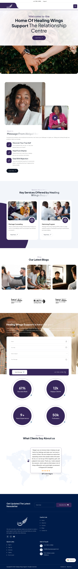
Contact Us (44, 530)
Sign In (9, 545)
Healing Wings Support (21, 567)
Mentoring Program (48, 224)
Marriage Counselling (16, 224)
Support (45, 1)
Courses (44, 525)
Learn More (39, 38)
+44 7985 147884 (37, 1)
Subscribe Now (64, 505)
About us (44, 523)
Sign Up (10, 547)
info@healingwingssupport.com (51, 549)
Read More (14, 235)
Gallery (10, 552)
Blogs (43, 528)
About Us (69, 567)
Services (10, 550)
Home (43, 520)
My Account (11, 555)
